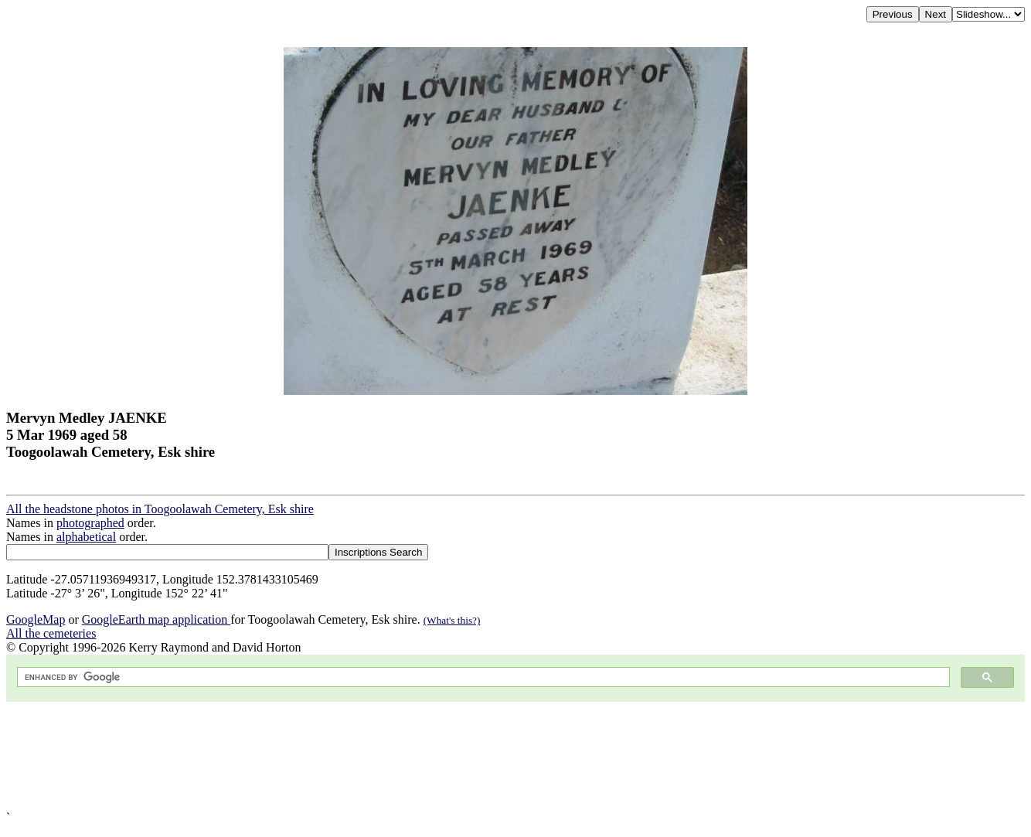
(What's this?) (452, 620)
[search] (482, 677)
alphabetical (86, 536)
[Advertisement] (470, 756)
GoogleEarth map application (156, 619)
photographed (90, 522)
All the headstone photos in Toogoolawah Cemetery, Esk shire (160, 508)
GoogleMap (35, 619)
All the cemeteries (51, 633)
